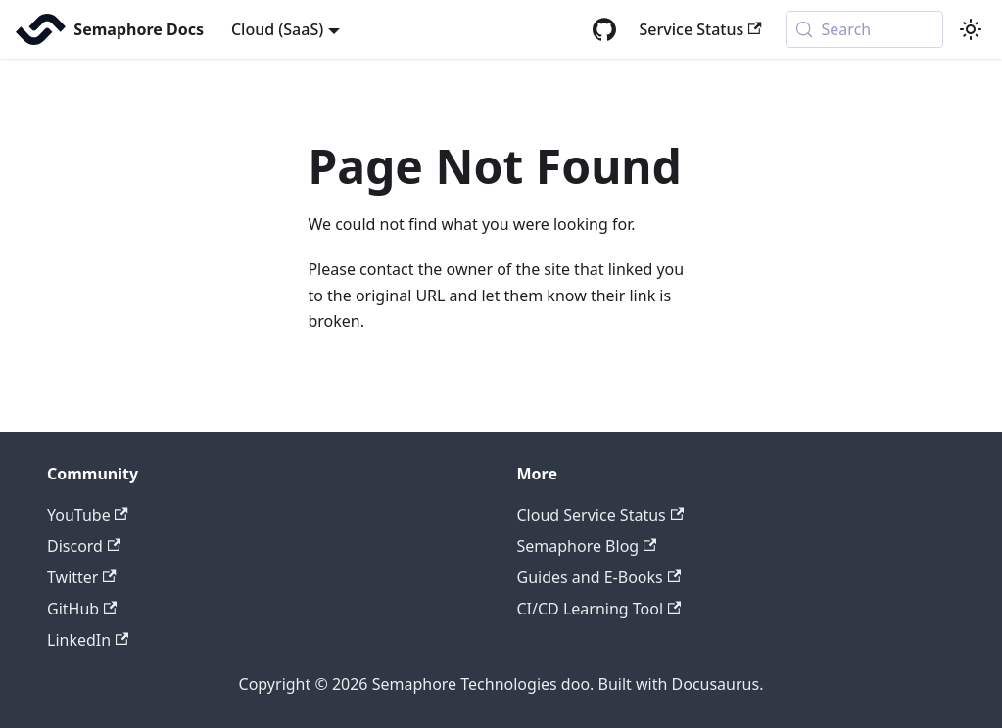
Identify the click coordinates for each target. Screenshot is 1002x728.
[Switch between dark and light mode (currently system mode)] (970, 29)
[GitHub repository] (604, 29)
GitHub (82, 608)
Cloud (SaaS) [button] (277, 29)
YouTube (87, 514)
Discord (83, 546)
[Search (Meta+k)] (864, 29)
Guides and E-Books (599, 577)
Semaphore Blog (587, 546)
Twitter (82, 577)
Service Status (701, 29)
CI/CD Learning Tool (599, 608)
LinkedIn (87, 640)
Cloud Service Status (601, 514)
